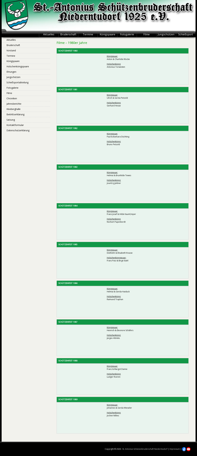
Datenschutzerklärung (17, 130)
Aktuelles (48, 34)
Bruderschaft (68, 34)
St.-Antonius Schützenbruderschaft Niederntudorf (144, 449)
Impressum (175, 449)
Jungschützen (166, 34)
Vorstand (11, 50)
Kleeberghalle (13, 109)
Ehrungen (11, 71)
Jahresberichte (13, 103)
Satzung (10, 119)
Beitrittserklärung (15, 114)
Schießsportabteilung (17, 82)
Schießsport (185, 34)
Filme (146, 34)
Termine (88, 34)
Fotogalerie (127, 34)
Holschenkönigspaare (17, 66)
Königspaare (107, 34)
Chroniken (11, 98)
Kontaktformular (15, 125)
